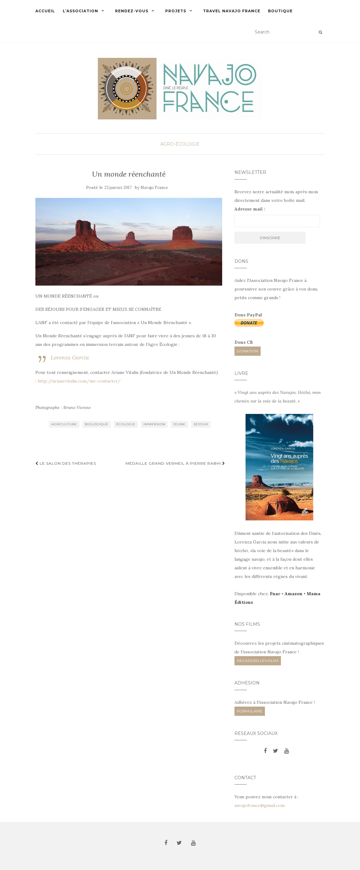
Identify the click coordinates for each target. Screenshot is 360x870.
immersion (154, 424)
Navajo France (154, 187)
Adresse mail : (249, 209)
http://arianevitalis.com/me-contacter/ (79, 381)
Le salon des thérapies (65, 463)
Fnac (275, 593)
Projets (175, 11)
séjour (201, 424)
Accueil (45, 11)
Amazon (293, 593)
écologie (125, 424)
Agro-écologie (180, 144)
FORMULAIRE (249, 711)
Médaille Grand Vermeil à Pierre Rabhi (175, 463)
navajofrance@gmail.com (259, 805)
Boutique (280, 11)
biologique (96, 424)
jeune (179, 424)
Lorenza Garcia (70, 357)
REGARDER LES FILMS (257, 660)
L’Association (80, 11)
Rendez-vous (131, 11)
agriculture (64, 424)
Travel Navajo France (231, 11)
